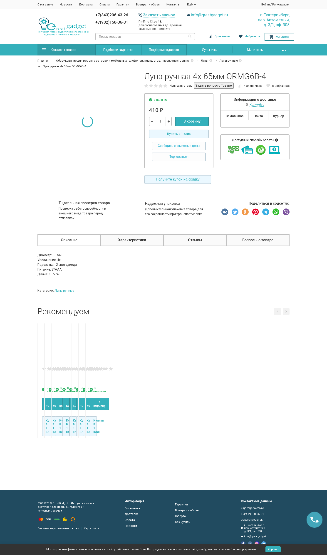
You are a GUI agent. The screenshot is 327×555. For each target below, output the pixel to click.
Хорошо (273, 549)
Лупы (204, 60)
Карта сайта (91, 528)
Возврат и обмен (148, 4)
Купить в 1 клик (179, 134)
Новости (66, 4)
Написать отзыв (181, 85)
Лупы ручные (229, 60)
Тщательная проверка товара (84, 203)
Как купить (182, 522)
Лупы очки (210, 50)
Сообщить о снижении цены (179, 146)
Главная (43, 60)
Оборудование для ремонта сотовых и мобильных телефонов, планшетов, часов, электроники (123, 60)
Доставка (86, 4)
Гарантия (122, 4)
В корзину (192, 121)
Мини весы (255, 50)
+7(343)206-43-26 (111, 15)
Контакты (173, 4)
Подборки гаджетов (118, 50)
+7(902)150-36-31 (111, 22)
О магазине (45, 4)
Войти (265, 4)
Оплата (104, 4)
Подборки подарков (164, 50)
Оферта (180, 516)
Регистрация (281, 4)
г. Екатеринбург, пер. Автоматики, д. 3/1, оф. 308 (274, 20)
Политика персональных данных (58, 528)
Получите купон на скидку (178, 179)
